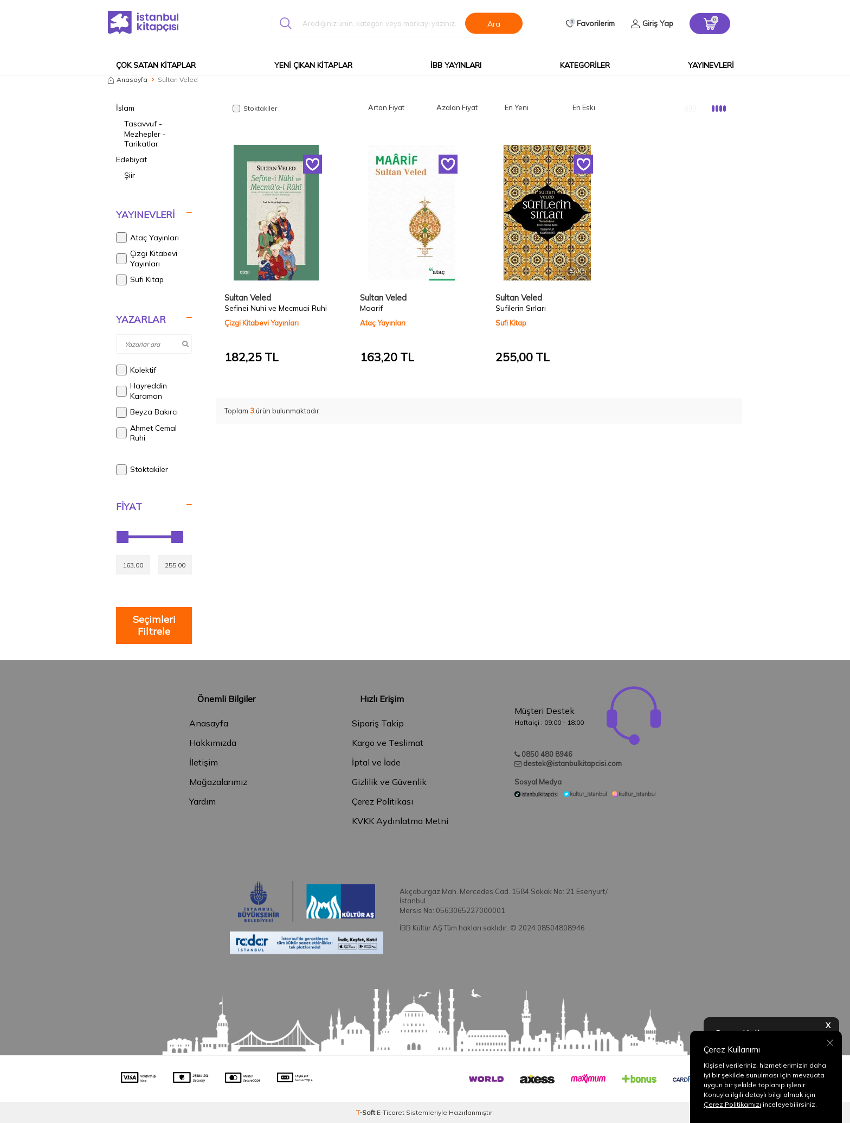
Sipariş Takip (378, 723)
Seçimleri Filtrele (154, 625)
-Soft (366, 1112)
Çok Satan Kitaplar (156, 65)
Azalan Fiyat (457, 107)
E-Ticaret (390, 1112)
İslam (125, 108)
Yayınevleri (711, 65)
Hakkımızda (212, 742)
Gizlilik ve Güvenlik (389, 781)
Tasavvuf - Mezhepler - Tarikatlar (145, 134)
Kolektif (136, 370)
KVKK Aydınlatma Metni (400, 820)
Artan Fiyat (386, 107)
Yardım (202, 801)
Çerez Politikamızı (732, 1104)
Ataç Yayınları (147, 237)
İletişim (203, 762)
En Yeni (517, 107)
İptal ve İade (376, 762)
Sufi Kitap (140, 280)
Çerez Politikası (382, 801)
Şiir (129, 175)
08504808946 (561, 927)
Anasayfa (127, 79)
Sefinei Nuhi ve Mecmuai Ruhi (275, 308)
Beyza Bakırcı (147, 412)
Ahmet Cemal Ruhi (146, 433)
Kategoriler (585, 65)
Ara (493, 23)
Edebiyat (131, 159)
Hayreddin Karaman (141, 391)
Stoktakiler (142, 469)
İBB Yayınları (455, 65)
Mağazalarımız (218, 781)
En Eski (583, 107)
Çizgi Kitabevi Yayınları (146, 258)
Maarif (371, 308)
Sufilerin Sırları (520, 308)
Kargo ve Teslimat (387, 742)
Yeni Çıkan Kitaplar (313, 65)
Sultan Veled (247, 297)
